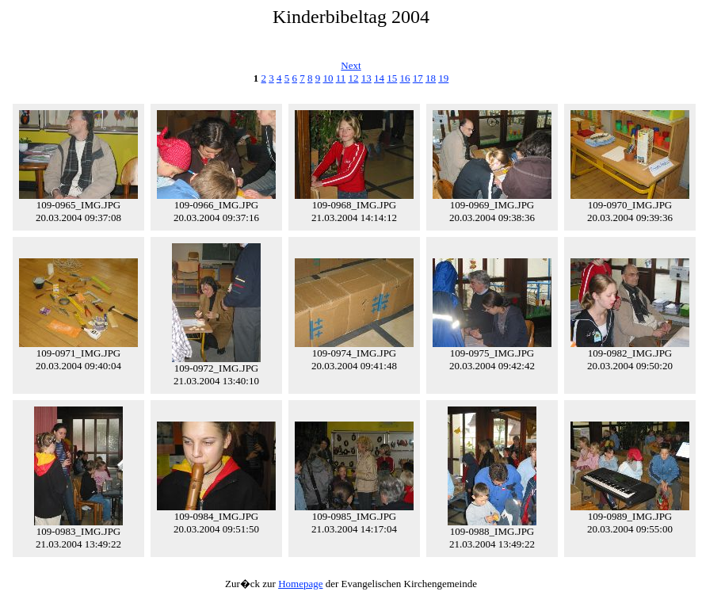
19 (443, 78)
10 (327, 78)
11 (341, 78)
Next (351, 65)
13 (366, 78)
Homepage (300, 584)
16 (405, 78)
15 (392, 78)
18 (430, 78)
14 (379, 78)
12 (354, 78)
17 (418, 78)
